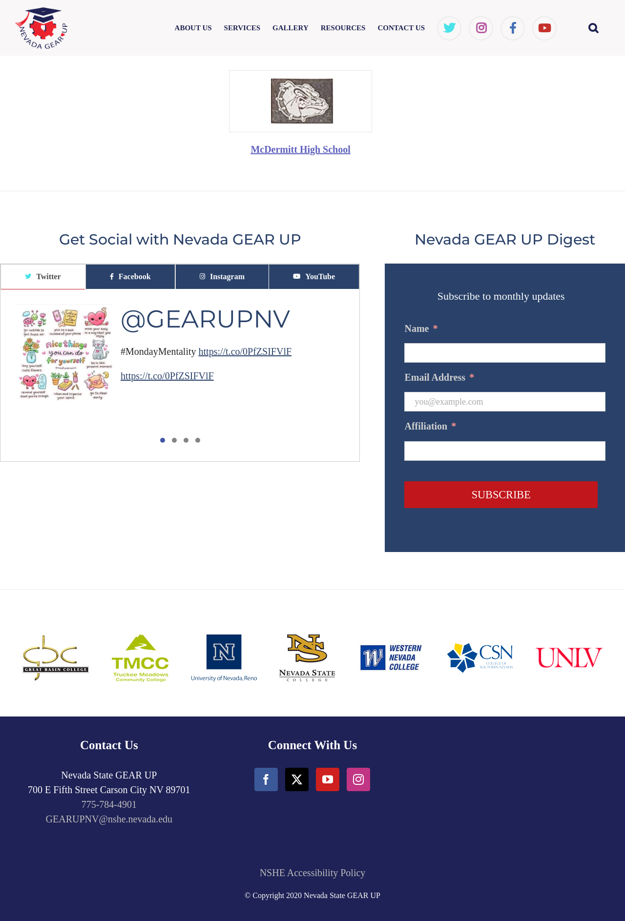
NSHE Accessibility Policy (313, 872)
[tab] (43, 277)
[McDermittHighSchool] (301, 75)
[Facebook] (266, 779)
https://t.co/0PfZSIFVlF (245, 351)
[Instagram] (358, 779)
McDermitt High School (300, 149)
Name (421, 328)
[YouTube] (327, 779)
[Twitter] (297, 779)
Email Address (439, 377)
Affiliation (430, 426)
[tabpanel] (180, 375)
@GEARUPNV (205, 319)
